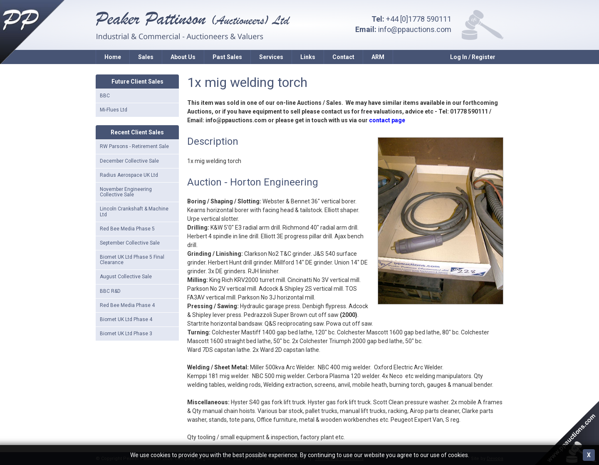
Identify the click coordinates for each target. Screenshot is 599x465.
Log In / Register (472, 57)
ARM (377, 57)
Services (271, 57)
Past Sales (227, 57)
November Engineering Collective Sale (126, 192)
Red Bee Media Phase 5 (127, 229)
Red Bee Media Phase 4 (127, 305)
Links (307, 57)
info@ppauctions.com (414, 29)
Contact (343, 57)
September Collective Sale (130, 243)
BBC (105, 96)
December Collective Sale (129, 161)
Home (112, 57)
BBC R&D (110, 291)
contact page (387, 120)
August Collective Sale (126, 276)
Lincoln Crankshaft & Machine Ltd (134, 211)
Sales (145, 57)
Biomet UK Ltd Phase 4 (126, 319)
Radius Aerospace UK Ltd (129, 175)
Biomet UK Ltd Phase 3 (126, 333)
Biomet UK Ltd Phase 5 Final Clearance (132, 259)
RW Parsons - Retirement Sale (134, 146)
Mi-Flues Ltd (113, 110)
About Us (183, 57)
